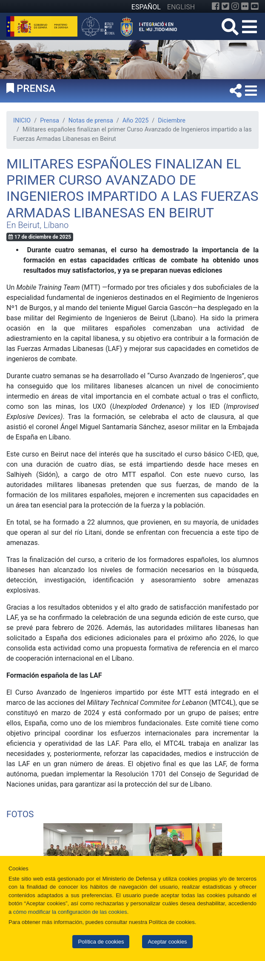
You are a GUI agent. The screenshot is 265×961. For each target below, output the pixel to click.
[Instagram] (235, 6)
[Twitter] (225, 6)
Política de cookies (101, 941)
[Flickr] (245, 6)
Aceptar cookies (167, 941)
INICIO (22, 120)
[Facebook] (215, 6)
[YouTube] (255, 6)
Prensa (49, 120)
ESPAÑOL (146, 7)
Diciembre (171, 120)
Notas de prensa (90, 120)
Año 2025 (135, 120)
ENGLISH (181, 7)
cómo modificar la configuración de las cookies (70, 912)
